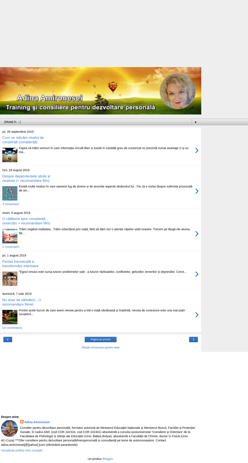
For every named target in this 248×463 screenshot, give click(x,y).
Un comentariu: (12, 327)
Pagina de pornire (101, 339)
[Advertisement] (100, 35)
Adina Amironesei (37, 422)
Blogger (108, 458)
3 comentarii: (10, 204)
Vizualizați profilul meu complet (21, 450)
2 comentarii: (10, 246)
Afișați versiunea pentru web (101, 347)
